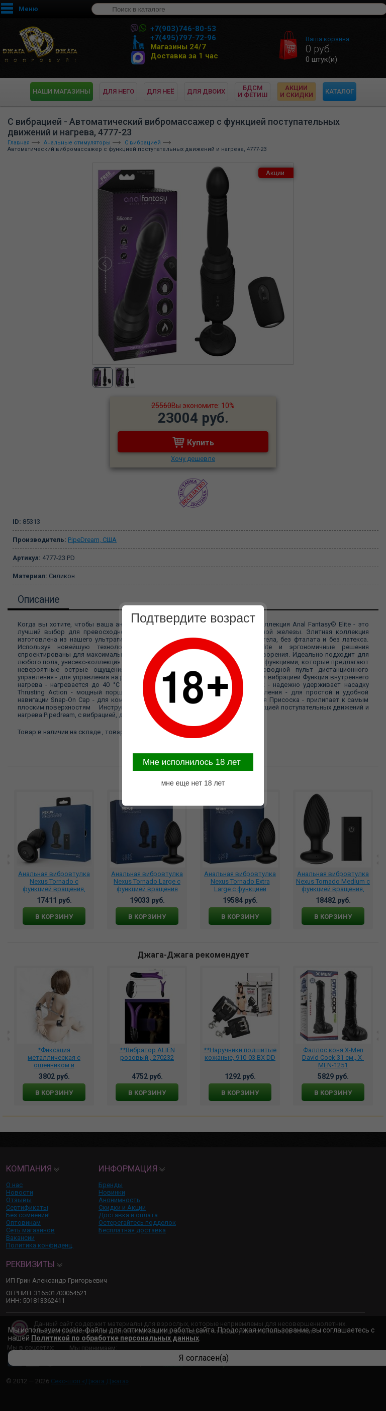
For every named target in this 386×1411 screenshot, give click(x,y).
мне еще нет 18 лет (193, 783)
